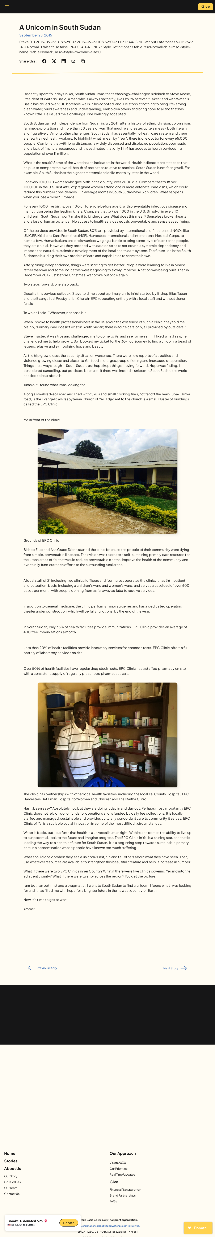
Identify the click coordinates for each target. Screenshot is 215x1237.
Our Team (50, 1185)
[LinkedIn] (133, 1153)
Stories (141, 1163)
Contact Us (51, 1191)
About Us (51, 1163)
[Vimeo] (123, 1153)
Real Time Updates (97, 1185)
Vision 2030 (93, 1173)
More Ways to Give (185, 1185)
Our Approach (97, 1163)
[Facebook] (82, 1153)
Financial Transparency (187, 1173)
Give (176, 1163)
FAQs (175, 1191)
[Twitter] (102, 1153)
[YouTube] (113, 1153)
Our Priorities (93, 1179)
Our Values (50, 1179)
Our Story (50, 1173)
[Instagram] (92, 1153)
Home (13, 1163)
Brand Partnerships (185, 1179)
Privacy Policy (197, 1209)
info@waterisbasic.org (191, 1215)
